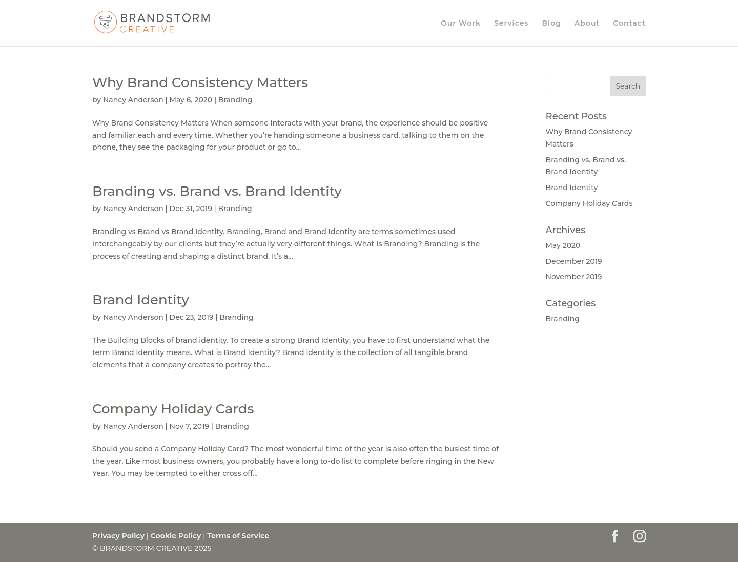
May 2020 (563, 245)
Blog (551, 23)
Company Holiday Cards (173, 409)
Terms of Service (238, 535)
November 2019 (574, 276)
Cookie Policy (176, 535)
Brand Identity (140, 300)
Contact (629, 23)
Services (511, 23)
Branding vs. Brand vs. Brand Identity (217, 191)
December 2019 (574, 261)
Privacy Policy (118, 535)
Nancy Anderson (133, 100)
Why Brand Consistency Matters (200, 82)
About (587, 23)
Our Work (461, 23)
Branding (235, 100)
